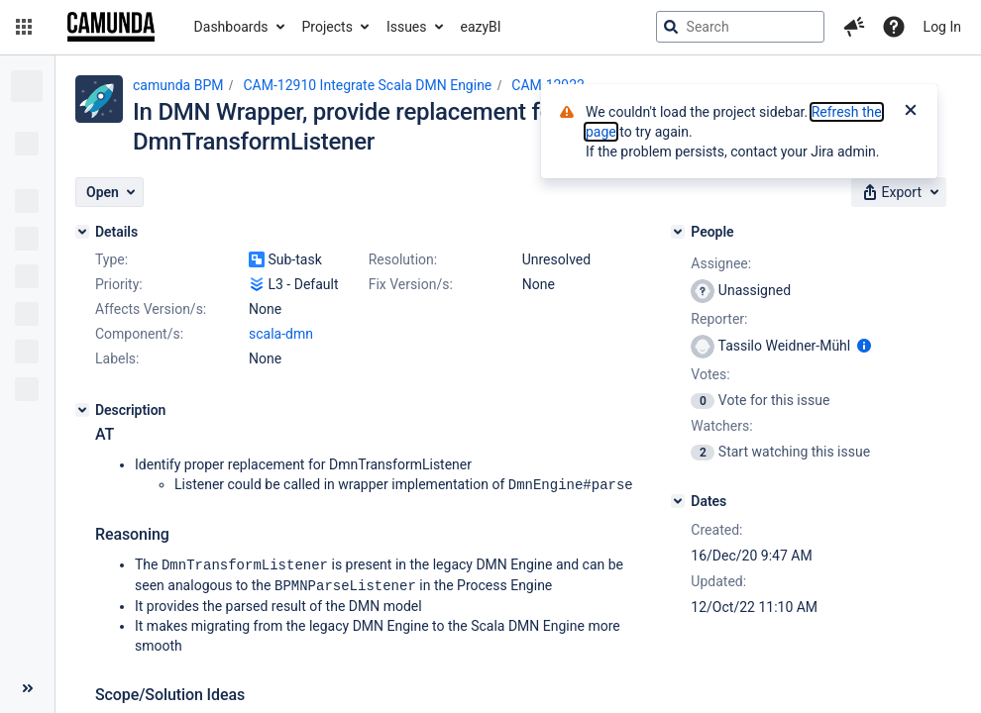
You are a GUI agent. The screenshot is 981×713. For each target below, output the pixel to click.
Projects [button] (327, 27)
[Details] (82, 232)
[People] (678, 232)
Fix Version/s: (411, 284)
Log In (942, 27)
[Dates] (678, 501)
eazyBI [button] (481, 27)
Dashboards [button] (231, 27)
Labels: (117, 358)
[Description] (82, 410)
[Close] (911, 112)
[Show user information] (864, 346)
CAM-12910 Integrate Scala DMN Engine (367, 85)
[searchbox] (740, 27)
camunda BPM (178, 85)
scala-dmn (281, 334)
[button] (24, 27)
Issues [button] (406, 27)
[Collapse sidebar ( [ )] (27, 688)
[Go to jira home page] (110, 27)
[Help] (894, 27)
